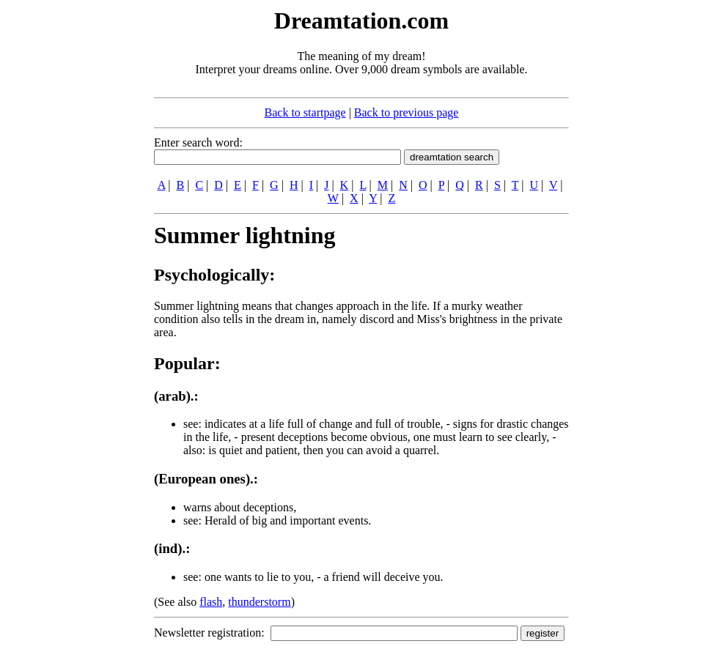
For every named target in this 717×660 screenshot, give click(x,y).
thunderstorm (259, 602)
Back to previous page (406, 112)
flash (210, 602)
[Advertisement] (64, 225)
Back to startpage (305, 112)
